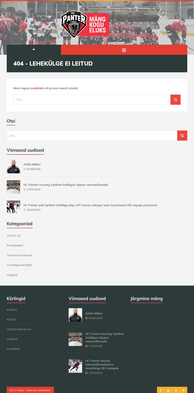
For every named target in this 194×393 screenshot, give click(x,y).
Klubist (11, 319)
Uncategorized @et (19, 265)
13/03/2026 (95, 372)
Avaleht (12, 309)
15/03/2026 (33, 209)
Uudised (12, 275)
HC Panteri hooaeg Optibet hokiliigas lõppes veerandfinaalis (66, 184)
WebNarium (44, 390)
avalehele (37, 88)
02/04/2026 (33, 169)
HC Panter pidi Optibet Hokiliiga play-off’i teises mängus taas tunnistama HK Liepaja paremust (90, 205)
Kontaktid (13, 348)
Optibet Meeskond (19, 329)
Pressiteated (15, 245)
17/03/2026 (33, 189)
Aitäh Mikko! (32, 164)
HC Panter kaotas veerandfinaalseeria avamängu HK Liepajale (102, 364)
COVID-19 (13, 235)
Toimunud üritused (19, 255)
